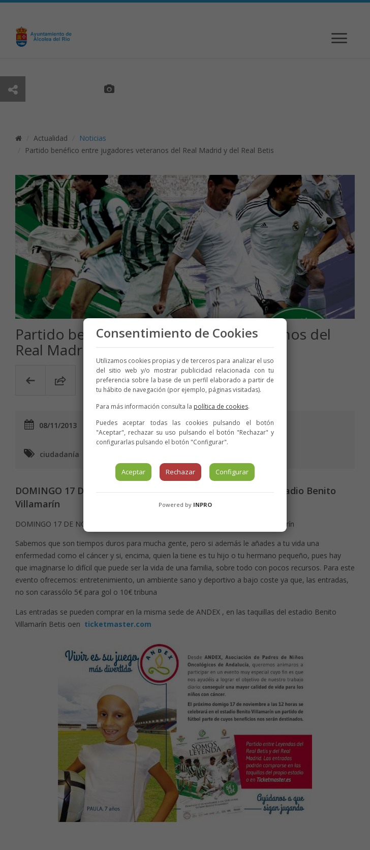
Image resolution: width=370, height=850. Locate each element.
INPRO (202, 504)
